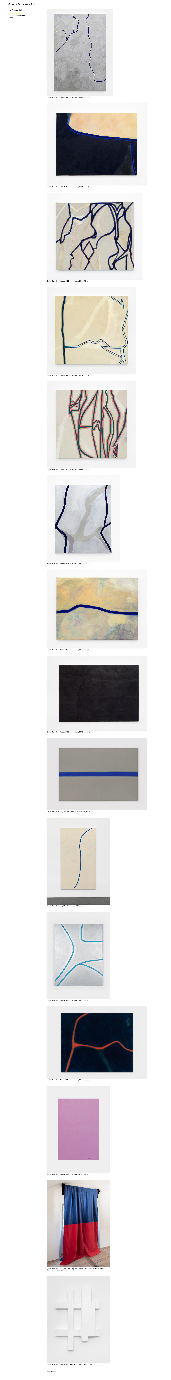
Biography (12, 18)
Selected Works (15, 13)
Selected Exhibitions (17, 16)
